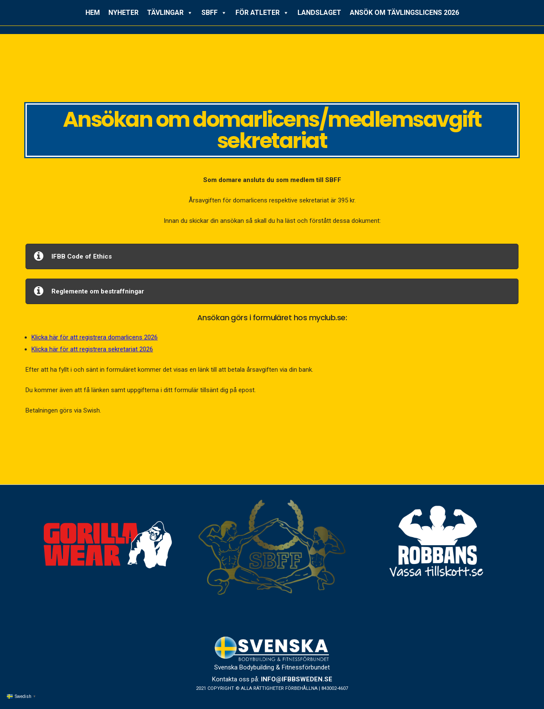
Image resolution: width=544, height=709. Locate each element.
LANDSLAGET (319, 13)
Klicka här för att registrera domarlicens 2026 (94, 337)
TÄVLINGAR (170, 13)
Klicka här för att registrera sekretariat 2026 (92, 349)
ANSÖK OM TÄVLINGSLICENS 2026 (404, 13)
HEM (92, 13)
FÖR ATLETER (262, 13)
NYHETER (123, 13)
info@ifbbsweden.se (296, 679)
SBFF (214, 13)
